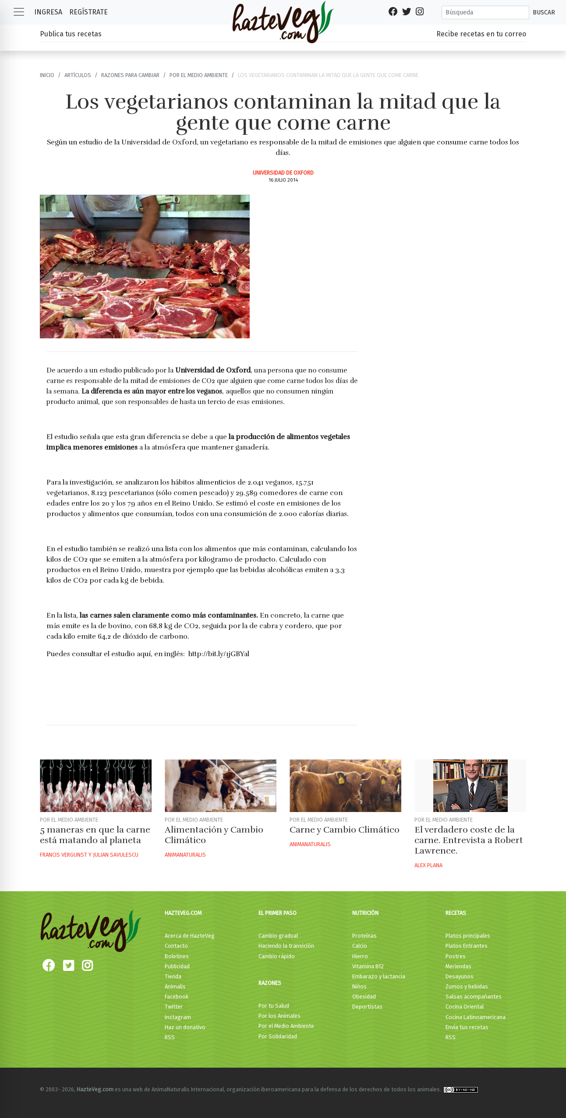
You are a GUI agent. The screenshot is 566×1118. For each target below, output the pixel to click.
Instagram (178, 1017)
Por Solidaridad (277, 1036)
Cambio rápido (276, 956)
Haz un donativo (185, 1027)
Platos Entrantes (467, 945)
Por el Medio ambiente (199, 75)
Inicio (47, 75)
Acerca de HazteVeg (190, 935)
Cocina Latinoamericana (476, 1017)
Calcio (359, 945)
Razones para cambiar (130, 75)
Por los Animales (279, 1016)
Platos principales (468, 935)
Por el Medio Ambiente (286, 1026)
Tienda (173, 976)
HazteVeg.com (183, 913)
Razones (269, 983)
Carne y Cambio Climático (345, 829)
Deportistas (367, 1006)
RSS (170, 1037)
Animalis (175, 986)
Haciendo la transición (286, 945)
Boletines (177, 956)
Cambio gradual (278, 935)
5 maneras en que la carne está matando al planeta (95, 835)
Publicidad (177, 966)
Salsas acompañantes (474, 996)
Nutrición (365, 913)
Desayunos (460, 976)
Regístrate (88, 12)
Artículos (77, 75)
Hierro (360, 956)
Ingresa (48, 12)
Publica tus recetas (71, 34)
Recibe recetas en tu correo (481, 34)
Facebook (176, 996)
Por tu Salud (273, 1005)
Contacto (176, 945)
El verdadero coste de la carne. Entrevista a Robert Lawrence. (468, 840)
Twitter (174, 1006)
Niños (359, 986)
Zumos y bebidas (467, 986)
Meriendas (458, 966)
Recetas (456, 913)
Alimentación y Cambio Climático (214, 835)
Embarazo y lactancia (378, 976)
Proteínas (364, 935)
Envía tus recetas (467, 1027)
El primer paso (277, 913)
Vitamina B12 (368, 966)
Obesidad (364, 996)
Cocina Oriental (465, 1006)
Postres (456, 956)
